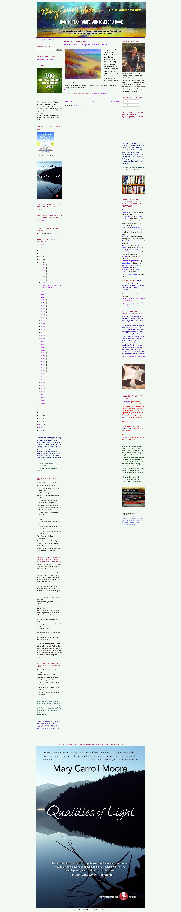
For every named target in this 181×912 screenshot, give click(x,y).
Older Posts (115, 101)
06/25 (43, 335)
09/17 (43, 306)
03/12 (43, 373)
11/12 (43, 277)
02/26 (43, 379)
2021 (41, 250)
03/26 (43, 368)
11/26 (43, 274)
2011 (41, 421)
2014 (41, 413)
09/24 (43, 303)
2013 (41, 416)
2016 (41, 407)
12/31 (43, 265)
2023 (41, 245)
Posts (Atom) (77, 105)
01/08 (43, 400)
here (41, 209)
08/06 (43, 320)
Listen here (40, 220)
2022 (41, 248)
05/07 (43, 356)
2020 (41, 253)
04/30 (43, 359)
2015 (41, 410)
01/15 (43, 397)
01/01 (43, 403)
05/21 (43, 350)
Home (92, 101)
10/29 (43, 282)
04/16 (43, 365)
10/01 (43, 300)
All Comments (128, 105)
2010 (41, 424)
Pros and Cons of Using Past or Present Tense (85, 44)
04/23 (43, 362)
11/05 (43, 280)
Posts (125, 101)
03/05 (43, 376)
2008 (41, 430)
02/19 (43, 382)
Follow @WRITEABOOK (45, 40)
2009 (41, 427)
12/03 (43, 271)
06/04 (43, 344)
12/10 (43, 268)
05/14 (43, 353)
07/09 (43, 329)
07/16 (43, 326)
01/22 (43, 394)
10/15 (43, 294)
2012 (41, 418)
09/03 (43, 312)
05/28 (43, 347)
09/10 (43, 309)
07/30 (43, 323)
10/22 (43, 291)
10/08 (43, 297)
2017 (41, 262)
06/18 (43, 338)
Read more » (68, 90)
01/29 (43, 391)
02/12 (43, 385)
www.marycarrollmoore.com (46, 59)
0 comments (102, 93)
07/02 (43, 332)
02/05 (43, 388)
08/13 (43, 318)
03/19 (43, 371)
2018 (41, 259)
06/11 (43, 341)
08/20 (43, 315)
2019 (41, 256)
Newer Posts (68, 101)
